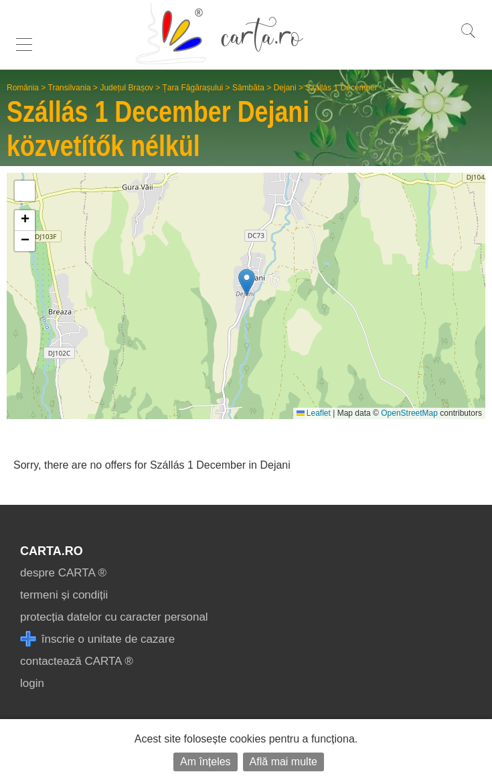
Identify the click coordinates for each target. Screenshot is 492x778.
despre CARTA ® (63, 572)
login (32, 683)
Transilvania (69, 87)
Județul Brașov (126, 87)
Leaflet (314, 413)
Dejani (285, 87)
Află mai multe (283, 761)
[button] (246, 282)
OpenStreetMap (409, 413)
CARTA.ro (51, 551)
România (23, 87)
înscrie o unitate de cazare (97, 639)
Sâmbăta (248, 87)
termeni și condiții (64, 595)
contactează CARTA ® (76, 661)
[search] (468, 38)
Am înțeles (205, 761)
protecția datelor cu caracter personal (114, 617)
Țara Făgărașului (193, 87)
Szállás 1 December (341, 87)
